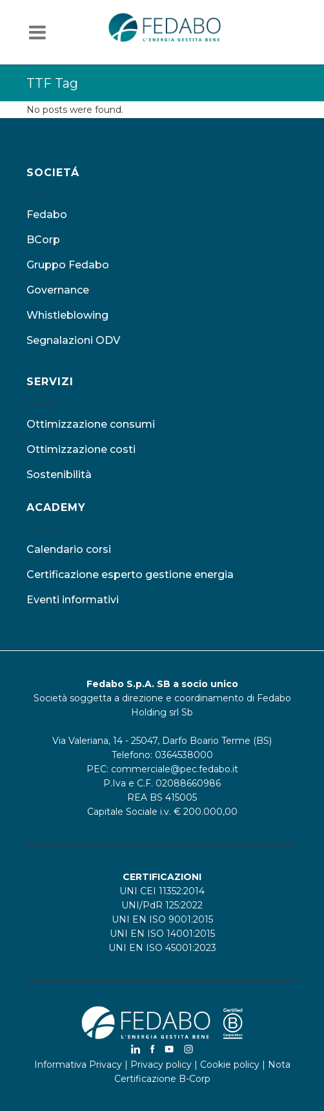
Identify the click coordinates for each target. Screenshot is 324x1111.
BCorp (43, 240)
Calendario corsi (68, 549)
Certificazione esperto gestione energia (130, 574)
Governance (57, 290)
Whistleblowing (67, 315)
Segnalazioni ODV (73, 340)
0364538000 (184, 755)
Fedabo (46, 214)
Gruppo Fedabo (67, 265)
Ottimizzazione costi (81, 449)
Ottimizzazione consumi (90, 424)
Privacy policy (161, 1064)
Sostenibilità (59, 474)
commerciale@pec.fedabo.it (174, 769)
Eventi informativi (72, 600)
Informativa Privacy (78, 1064)
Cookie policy (229, 1064)
